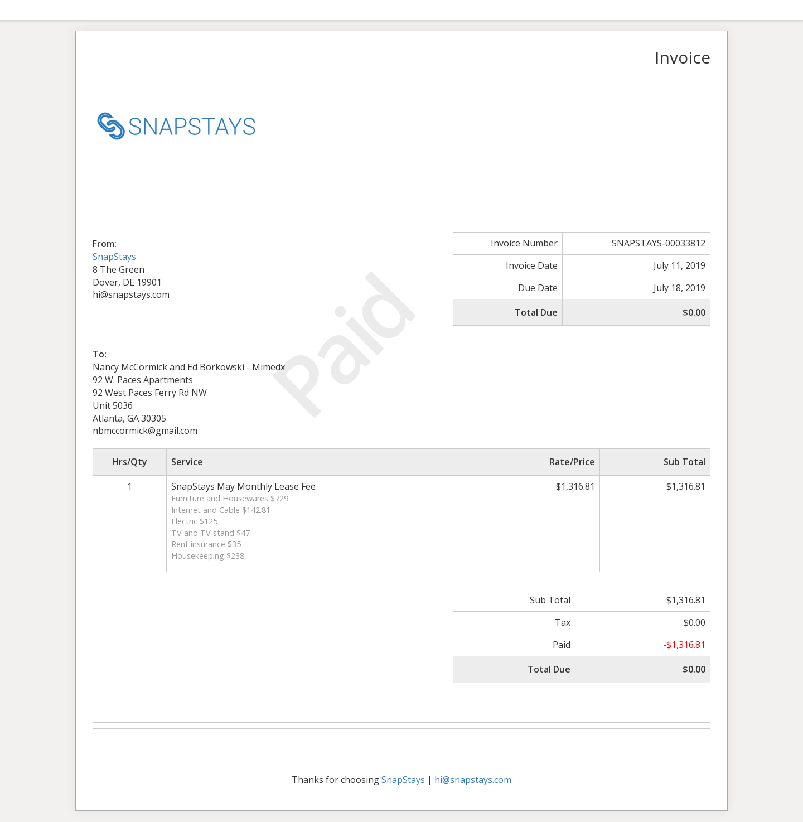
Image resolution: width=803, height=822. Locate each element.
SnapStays (114, 256)
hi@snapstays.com (472, 779)
